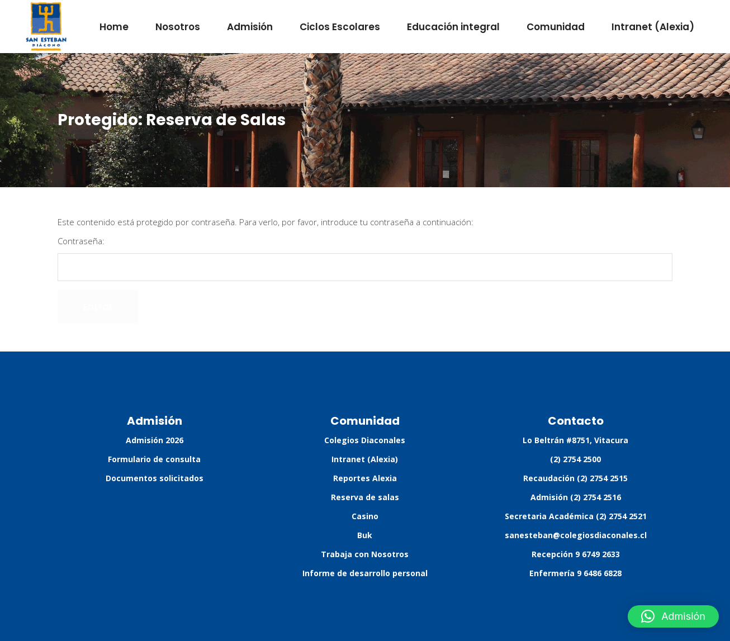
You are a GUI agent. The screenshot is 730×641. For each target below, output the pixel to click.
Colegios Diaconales (364, 440)
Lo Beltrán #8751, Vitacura (575, 440)
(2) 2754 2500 (575, 459)
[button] (673, 616)
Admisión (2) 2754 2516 (575, 497)
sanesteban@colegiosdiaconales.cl (576, 535)
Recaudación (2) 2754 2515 (575, 478)
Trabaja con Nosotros (365, 554)
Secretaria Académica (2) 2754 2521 (576, 516)
